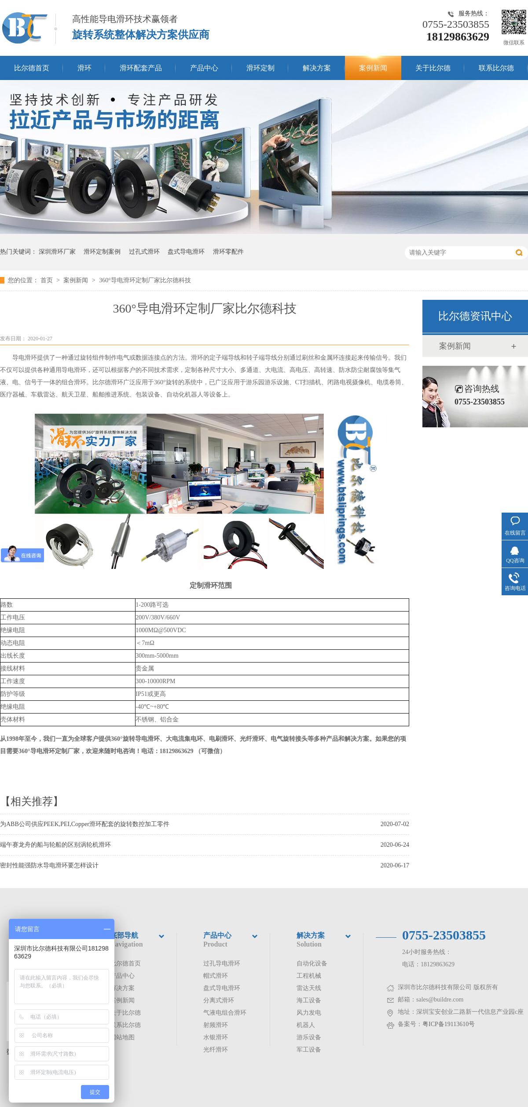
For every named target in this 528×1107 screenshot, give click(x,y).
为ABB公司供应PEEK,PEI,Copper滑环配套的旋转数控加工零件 (84, 824)
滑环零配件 (228, 251)
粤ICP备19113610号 (448, 1024)
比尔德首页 (31, 68)
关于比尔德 (433, 68)
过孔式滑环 (144, 251)
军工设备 (309, 1049)
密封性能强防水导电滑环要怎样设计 (49, 865)
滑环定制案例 (102, 251)
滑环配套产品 (141, 68)
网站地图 (122, 1037)
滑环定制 (260, 68)
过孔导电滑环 (221, 963)
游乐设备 (309, 1037)
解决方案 (317, 68)
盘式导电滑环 (186, 251)
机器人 (306, 1025)
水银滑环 (215, 1037)
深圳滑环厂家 (57, 251)
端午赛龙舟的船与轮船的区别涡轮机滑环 (55, 844)
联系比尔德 (496, 68)
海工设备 (309, 1000)
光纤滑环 (215, 1049)
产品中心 (204, 68)
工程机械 (309, 975)
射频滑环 (215, 1025)
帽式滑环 (215, 975)
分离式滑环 (218, 1000)
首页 (47, 280)
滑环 (84, 68)
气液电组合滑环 (224, 1012)
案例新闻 (373, 68)
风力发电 (309, 1012)
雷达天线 (309, 988)
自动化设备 (312, 963)
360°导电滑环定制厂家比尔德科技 (145, 280)
